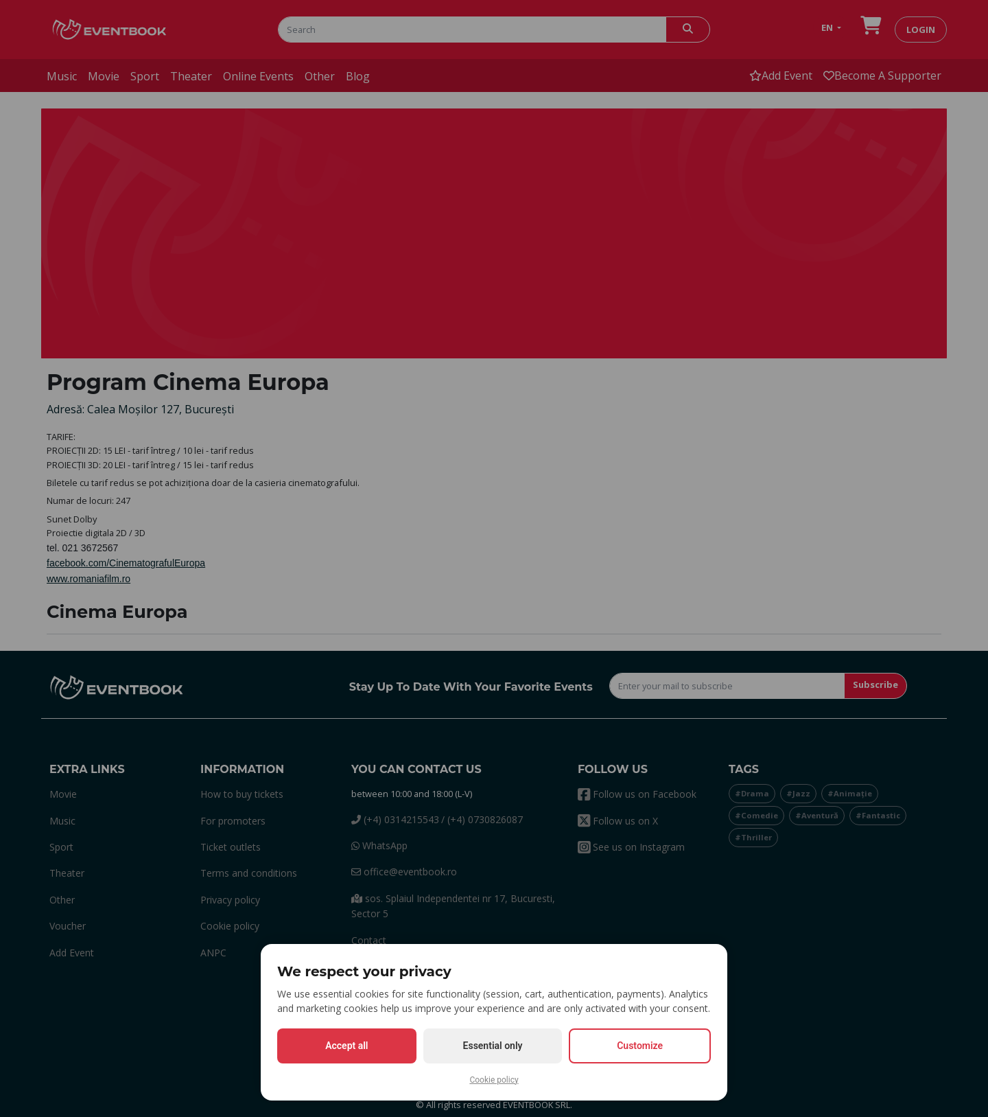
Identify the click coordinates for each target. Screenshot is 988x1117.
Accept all (346, 1045)
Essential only (493, 1045)
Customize (640, 1045)
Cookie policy (493, 1080)
